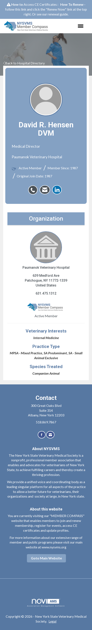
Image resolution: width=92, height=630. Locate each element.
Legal (52, 621)
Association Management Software (46, 603)
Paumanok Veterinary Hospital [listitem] (46, 250)
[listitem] (34, 188)
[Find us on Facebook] (42, 434)
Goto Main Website (46, 558)
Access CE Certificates (40, 4)
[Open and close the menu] (69, 26)
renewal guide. (58, 14)
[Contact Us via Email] (50, 434)
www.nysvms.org (54, 547)
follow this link (15, 9)
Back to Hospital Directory (24, 63)
